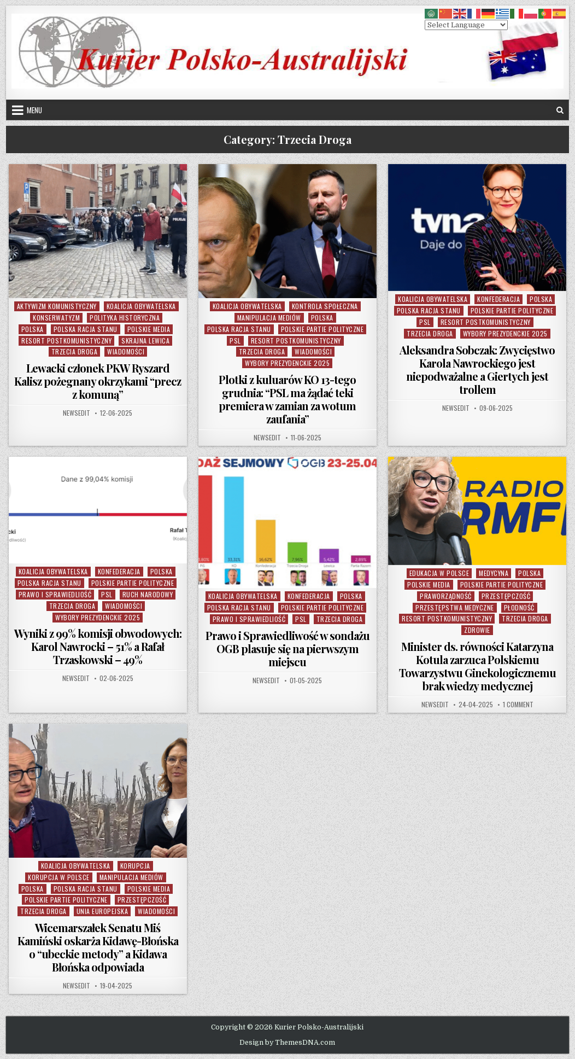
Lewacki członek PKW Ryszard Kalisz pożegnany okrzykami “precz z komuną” (97, 381)
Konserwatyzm (56, 317)
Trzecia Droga (74, 351)
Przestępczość (506, 596)
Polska (32, 329)
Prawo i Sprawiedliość (55, 594)
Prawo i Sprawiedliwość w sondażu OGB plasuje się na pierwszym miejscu (287, 648)
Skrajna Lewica (145, 340)
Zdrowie (477, 630)
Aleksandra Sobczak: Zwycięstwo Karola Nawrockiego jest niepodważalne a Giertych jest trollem (477, 369)
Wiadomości (125, 351)
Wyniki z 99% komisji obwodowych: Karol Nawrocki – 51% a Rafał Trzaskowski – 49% (97, 646)
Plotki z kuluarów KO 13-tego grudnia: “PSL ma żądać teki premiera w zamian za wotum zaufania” (287, 399)
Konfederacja (498, 299)
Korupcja (135, 865)
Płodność (519, 607)
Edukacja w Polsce (439, 573)
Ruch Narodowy (147, 594)
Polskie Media (149, 329)
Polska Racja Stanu (86, 329)
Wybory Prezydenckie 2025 (287, 363)
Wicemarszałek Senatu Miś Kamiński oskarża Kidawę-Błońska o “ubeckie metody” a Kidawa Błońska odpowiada (97, 947)
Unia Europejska (102, 911)
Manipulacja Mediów (269, 317)
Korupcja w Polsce (59, 877)
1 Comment (518, 704)
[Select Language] (466, 25)
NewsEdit (76, 413)
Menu (34, 109)
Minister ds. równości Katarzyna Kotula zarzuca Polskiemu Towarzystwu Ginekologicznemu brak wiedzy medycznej (477, 666)
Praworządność (446, 596)
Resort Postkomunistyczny (66, 340)
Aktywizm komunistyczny (57, 306)
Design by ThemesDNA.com (287, 1042)
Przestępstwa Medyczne (454, 607)
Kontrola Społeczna (325, 306)
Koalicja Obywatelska (141, 306)
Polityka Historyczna (125, 317)
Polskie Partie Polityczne (322, 329)
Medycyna (493, 573)
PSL (235, 340)
